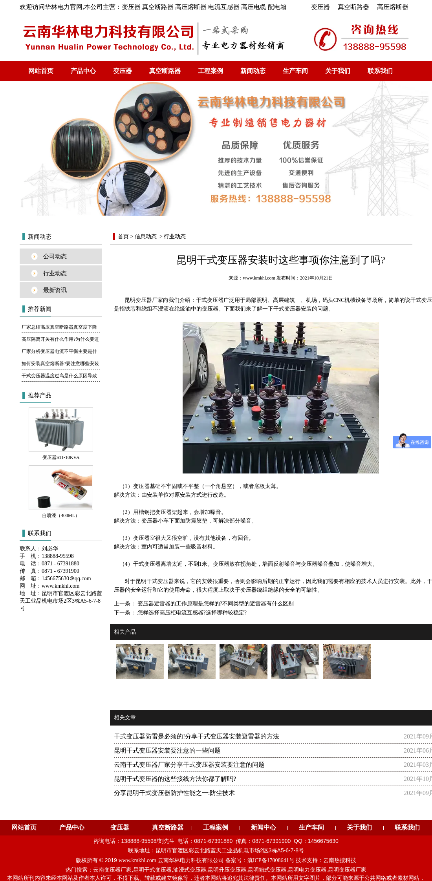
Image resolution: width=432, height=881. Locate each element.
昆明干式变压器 (154, 581)
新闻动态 (252, 71)
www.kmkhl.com (259, 278)
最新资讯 (55, 290)
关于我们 (337, 71)
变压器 (320, 7)
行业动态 (55, 273)
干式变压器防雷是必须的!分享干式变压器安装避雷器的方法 (196, 736)
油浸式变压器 (189, 870)
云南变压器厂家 (112, 870)
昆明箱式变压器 (267, 870)
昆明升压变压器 (227, 870)
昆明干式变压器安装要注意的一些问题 (167, 750)
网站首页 (40, 71)
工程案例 (210, 71)
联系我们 (380, 71)
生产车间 (295, 71)
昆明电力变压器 (307, 870)
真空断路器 (353, 7)
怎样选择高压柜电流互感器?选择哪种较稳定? (191, 613)
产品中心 (83, 71)
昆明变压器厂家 (347, 870)
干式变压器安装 (292, 309)
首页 (123, 236)
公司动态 (55, 256)
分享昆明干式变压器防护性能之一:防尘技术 (174, 793)
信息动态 (146, 236)
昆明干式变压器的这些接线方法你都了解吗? (175, 778)
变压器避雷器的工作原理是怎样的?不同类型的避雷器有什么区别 (215, 604)
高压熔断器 (392, 7)
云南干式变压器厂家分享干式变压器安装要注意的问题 (189, 764)
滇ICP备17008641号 (271, 860)
